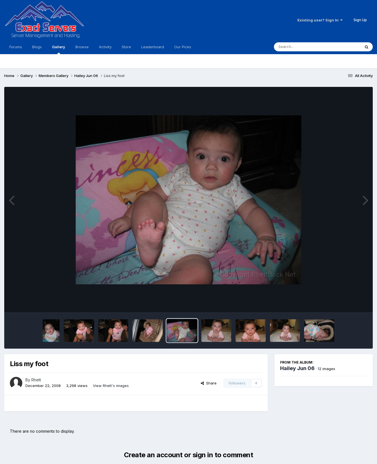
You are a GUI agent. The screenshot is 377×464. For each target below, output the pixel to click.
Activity (105, 47)
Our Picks (182, 47)
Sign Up (360, 19)
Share (209, 383)
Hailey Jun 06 (297, 368)
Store (126, 47)
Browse (82, 47)
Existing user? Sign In (320, 20)
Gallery (58, 49)
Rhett (36, 379)
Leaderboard (152, 47)
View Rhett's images (111, 385)
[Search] (302, 46)
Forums (15, 47)
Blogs (37, 47)
